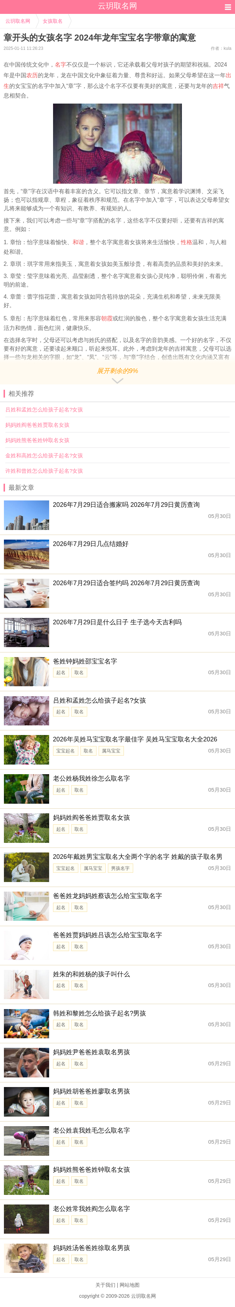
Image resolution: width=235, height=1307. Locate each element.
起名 (61, 672)
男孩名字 (120, 868)
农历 (32, 75)
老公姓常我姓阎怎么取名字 (91, 1208)
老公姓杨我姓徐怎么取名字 (91, 778)
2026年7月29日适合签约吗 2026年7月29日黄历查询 (126, 583)
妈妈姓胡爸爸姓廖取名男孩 (91, 1091)
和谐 (78, 242)
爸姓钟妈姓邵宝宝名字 (85, 661)
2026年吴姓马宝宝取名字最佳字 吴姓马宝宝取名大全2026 (135, 739)
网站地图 (130, 1285)
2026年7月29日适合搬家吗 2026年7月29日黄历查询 (126, 504)
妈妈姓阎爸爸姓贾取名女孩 (37, 425)
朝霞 (107, 318)
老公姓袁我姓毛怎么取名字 (91, 1130)
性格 (186, 242)
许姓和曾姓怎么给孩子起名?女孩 (44, 471)
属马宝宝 (111, 751)
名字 (60, 65)
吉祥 (218, 86)
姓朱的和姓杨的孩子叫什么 (91, 974)
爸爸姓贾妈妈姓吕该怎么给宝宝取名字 (107, 935)
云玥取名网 (17, 21)
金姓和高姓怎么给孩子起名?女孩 (44, 455)
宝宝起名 (65, 751)
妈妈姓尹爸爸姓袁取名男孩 (91, 1052)
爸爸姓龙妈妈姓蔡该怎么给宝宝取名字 (107, 895)
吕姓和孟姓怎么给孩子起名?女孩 (44, 409)
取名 (79, 672)
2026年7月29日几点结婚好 (91, 543)
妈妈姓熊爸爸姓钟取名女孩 (37, 440)
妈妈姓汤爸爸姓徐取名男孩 (91, 1247)
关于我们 (105, 1285)
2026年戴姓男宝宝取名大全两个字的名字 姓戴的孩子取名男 (138, 856)
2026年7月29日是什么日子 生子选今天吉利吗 (117, 622)
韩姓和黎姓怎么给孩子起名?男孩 (99, 1013)
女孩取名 (53, 21)
